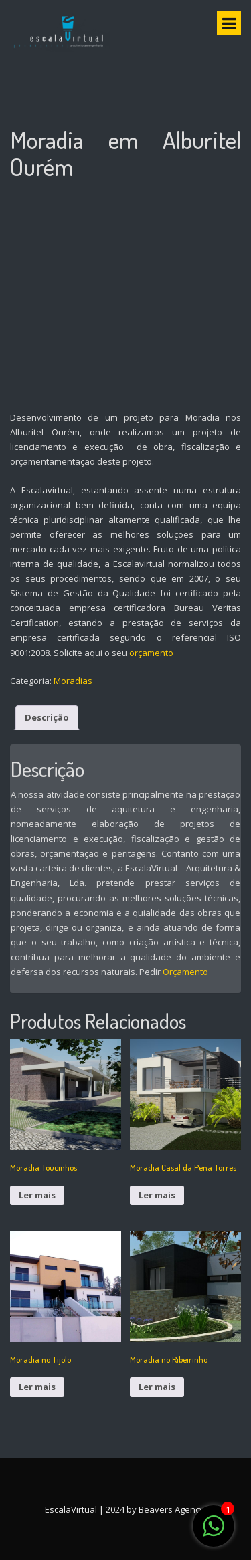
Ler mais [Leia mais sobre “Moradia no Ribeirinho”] (157, 1387)
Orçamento (185, 972)
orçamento (151, 653)
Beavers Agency (171, 1509)
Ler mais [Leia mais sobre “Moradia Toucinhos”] (37, 1195)
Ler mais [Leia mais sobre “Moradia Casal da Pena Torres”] (157, 1195)
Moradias (73, 681)
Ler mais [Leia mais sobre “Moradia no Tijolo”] (37, 1387)
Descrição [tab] (47, 717)
